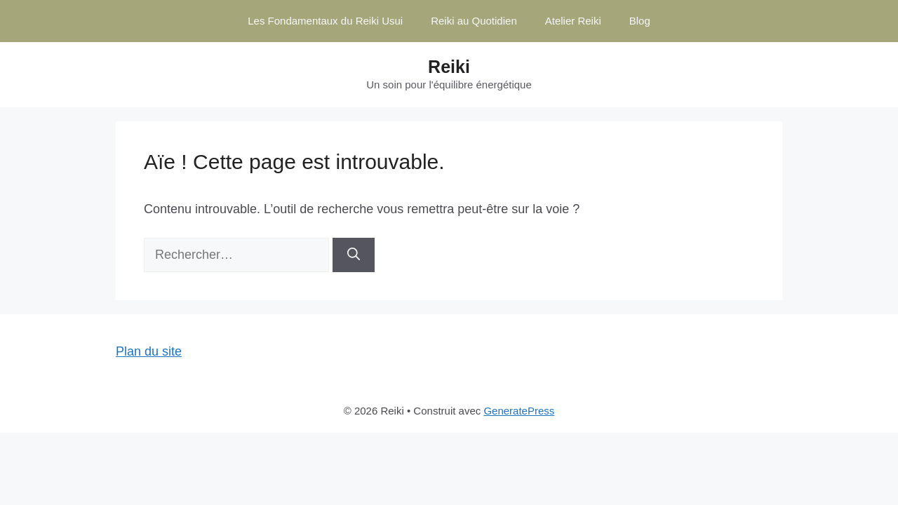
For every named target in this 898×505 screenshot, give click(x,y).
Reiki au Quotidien (474, 21)
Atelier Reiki (573, 21)
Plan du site (149, 351)
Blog (639, 21)
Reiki (449, 66)
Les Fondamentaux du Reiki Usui (325, 21)
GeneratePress (518, 411)
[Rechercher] (354, 255)
